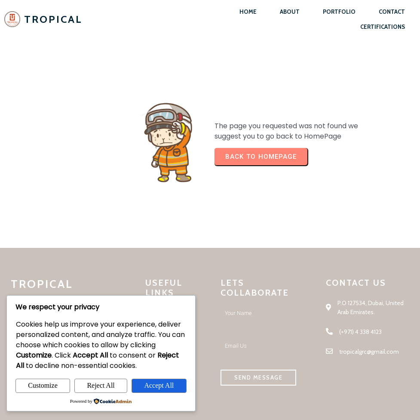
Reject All (100, 385)
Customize (42, 385)
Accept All (159, 385)
